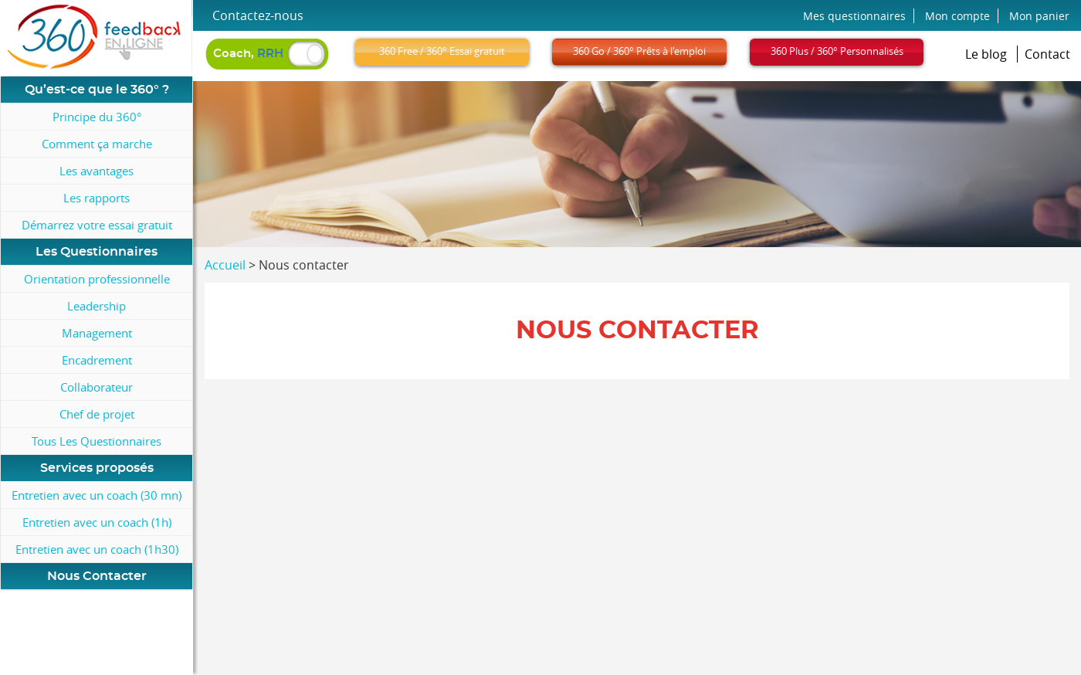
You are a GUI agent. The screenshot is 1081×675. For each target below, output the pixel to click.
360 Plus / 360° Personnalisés (837, 51)
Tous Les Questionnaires (96, 441)
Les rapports (96, 197)
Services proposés (97, 468)
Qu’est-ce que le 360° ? (97, 89)
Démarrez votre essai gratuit (97, 224)
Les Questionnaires (97, 252)
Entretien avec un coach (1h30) (96, 549)
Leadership (96, 306)
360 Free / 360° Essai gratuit (442, 51)
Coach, (248, 53)
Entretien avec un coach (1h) (96, 522)
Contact (1047, 54)
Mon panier (1039, 15)
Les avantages (96, 170)
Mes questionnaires (854, 15)
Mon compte (957, 15)
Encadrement (97, 360)
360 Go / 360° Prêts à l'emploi (639, 51)
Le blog (987, 54)
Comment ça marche (97, 143)
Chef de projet (96, 414)
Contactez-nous (257, 15)
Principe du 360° (97, 116)
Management (97, 333)
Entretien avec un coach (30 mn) (96, 495)
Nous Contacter (97, 576)
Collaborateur (96, 387)
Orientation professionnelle (97, 279)
